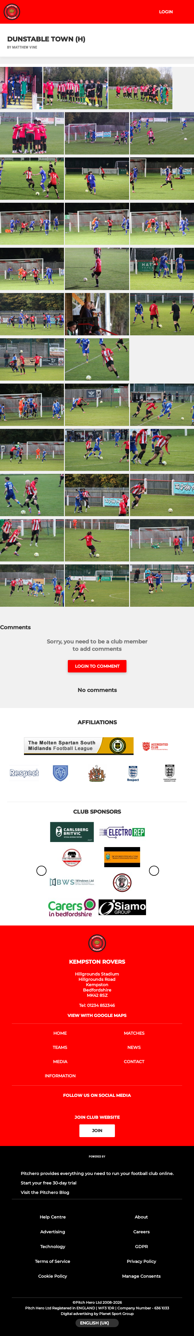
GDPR (141, 1246)
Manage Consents (141, 1276)
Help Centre (53, 1217)
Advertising (52, 1231)
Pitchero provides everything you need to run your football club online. (97, 1173)
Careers (141, 1231)
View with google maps (97, 1015)
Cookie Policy (52, 1276)
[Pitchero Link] (97, 1164)
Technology (52, 1246)
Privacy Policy (141, 1261)
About (141, 1217)
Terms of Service (52, 1261)
